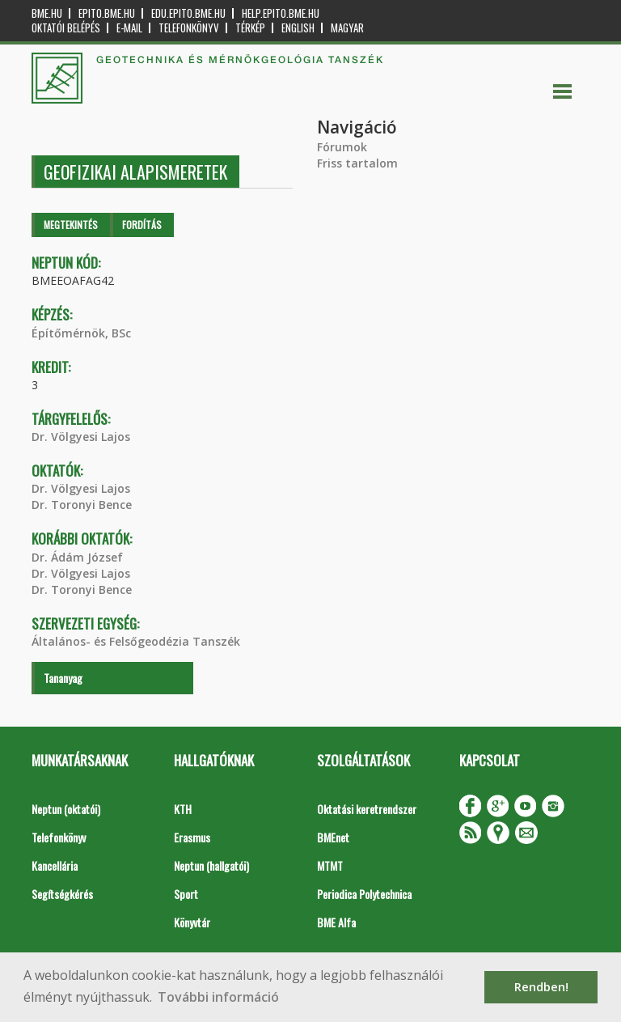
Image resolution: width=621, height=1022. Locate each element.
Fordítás (142, 224)
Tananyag (63, 677)
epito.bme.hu (106, 13)
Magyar (347, 28)
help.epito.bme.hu (280, 13)
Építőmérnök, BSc (81, 333)
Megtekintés (71, 224)
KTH (183, 808)
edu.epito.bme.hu (188, 13)
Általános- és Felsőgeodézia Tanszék (136, 641)
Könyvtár (192, 922)
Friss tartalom (357, 163)
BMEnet (333, 837)
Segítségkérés (62, 893)
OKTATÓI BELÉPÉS (66, 28)
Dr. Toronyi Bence (82, 504)
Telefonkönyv (188, 28)
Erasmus (192, 837)
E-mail (129, 28)
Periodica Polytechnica (364, 893)
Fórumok (342, 147)
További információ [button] (218, 997)
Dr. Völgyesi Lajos (81, 436)
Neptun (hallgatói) (211, 865)
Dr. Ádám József (77, 557)
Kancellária (55, 865)
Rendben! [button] (541, 986)
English (298, 28)
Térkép (250, 28)
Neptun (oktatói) (66, 808)
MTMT (330, 865)
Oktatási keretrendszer (366, 808)
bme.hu (47, 13)
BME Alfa (336, 922)
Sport (186, 893)
